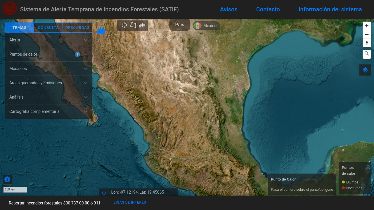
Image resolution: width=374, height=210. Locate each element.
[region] (187, 107)
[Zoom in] (367, 26)
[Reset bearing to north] (367, 42)
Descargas (77, 27)
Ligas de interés (130, 202)
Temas (19, 27)
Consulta (48, 27)
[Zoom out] (367, 34)
